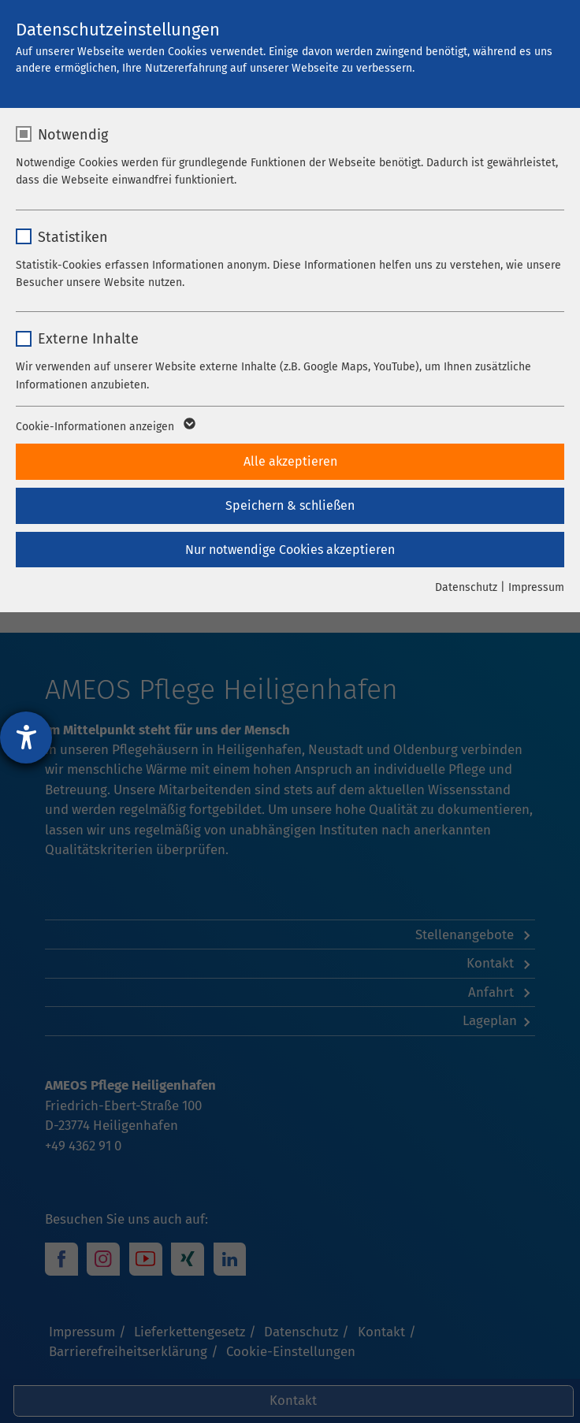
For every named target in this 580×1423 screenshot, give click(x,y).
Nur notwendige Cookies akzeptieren (290, 549)
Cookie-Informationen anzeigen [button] (104, 427)
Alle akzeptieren (290, 461)
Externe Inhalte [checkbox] (88, 338)
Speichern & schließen (290, 505)
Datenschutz (466, 587)
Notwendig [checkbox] (73, 134)
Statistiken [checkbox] (73, 237)
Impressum (536, 587)
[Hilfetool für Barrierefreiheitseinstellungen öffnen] (26, 738)
